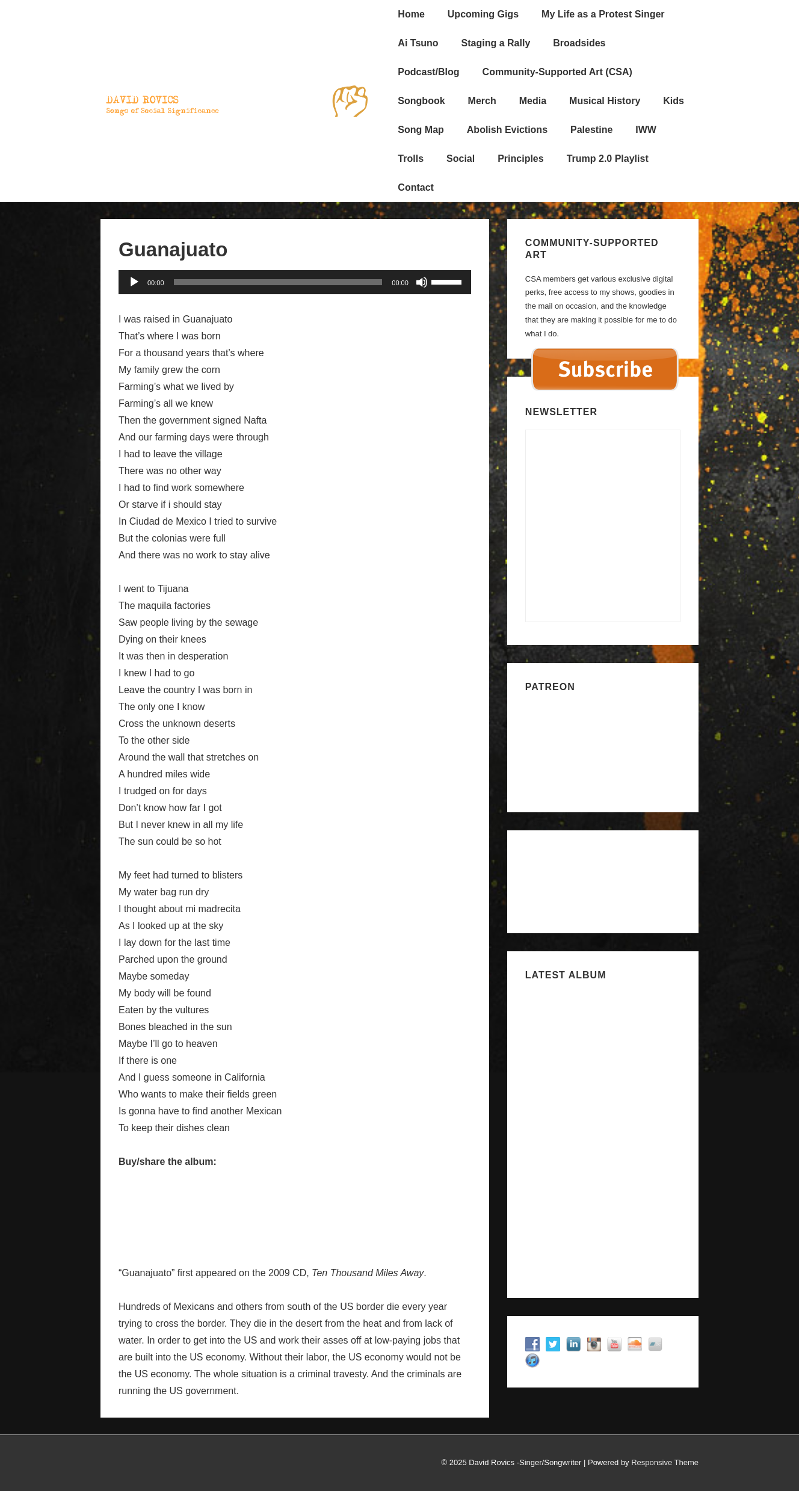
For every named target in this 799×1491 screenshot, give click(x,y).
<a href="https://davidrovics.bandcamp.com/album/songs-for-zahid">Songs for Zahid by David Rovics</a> (602, 1134)
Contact (416, 187)
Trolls (411, 158)
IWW (645, 130)
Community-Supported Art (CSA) (557, 72)
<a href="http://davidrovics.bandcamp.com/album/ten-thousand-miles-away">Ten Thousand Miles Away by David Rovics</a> (295, 1206)
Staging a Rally (496, 43)
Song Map (420, 130)
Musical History (604, 101)
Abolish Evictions (507, 130)
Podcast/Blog (428, 72)
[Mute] (422, 282)
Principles (520, 158)
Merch (482, 101)
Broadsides (579, 43)
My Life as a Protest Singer (603, 14)
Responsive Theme (665, 1462)
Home (411, 14)
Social (460, 158)
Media (532, 101)
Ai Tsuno (418, 43)
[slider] (278, 282)
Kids (673, 101)
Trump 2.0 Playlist (608, 158)
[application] (295, 282)
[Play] (134, 282)
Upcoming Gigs (483, 14)
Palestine (591, 130)
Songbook (421, 101)
